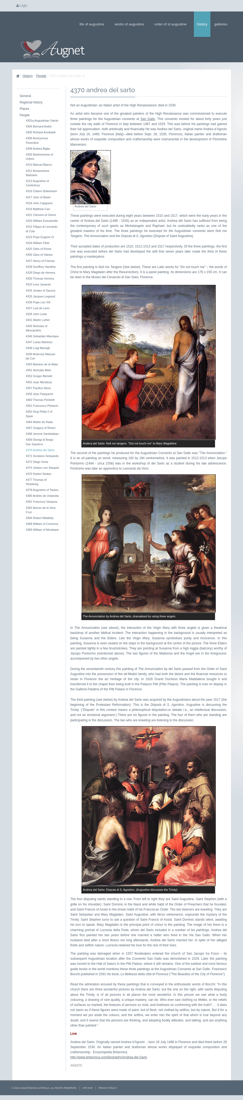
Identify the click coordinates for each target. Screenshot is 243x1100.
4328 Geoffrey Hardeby (41, 266)
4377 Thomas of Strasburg (36, 482)
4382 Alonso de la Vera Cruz (41, 510)
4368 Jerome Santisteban (42, 433)
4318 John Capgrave (39, 203)
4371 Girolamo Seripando (42, 456)
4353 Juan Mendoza (39, 382)
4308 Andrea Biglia (38, 148)
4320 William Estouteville (42, 220)
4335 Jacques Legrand (40, 296)
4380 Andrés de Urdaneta (42, 495)
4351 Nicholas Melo (38, 370)
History (202, 24)
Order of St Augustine (172, 24)
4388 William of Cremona (42, 523)
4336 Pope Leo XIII (38, 302)
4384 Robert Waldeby (40, 518)
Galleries (222, 24)
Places (24, 109)
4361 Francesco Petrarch (42, 405)
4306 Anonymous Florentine (37, 140)
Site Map (88, 1088)
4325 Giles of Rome (38, 248)
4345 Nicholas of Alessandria (36, 328)
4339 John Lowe (36, 314)
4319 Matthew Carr (38, 209)
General (25, 96)
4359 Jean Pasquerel (39, 394)
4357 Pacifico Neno (38, 388)
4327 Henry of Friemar (40, 260)
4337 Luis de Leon (38, 308)
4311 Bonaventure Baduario (37, 173)
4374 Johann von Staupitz (42, 467)
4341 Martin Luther (38, 320)
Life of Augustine (94, 24)
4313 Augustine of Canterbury (37, 183)
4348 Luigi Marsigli (38, 348)
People (41, 76)
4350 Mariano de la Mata (42, 364)
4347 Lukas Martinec (39, 342)
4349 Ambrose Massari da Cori (40, 356)
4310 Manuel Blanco (39, 164)
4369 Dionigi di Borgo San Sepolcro (39, 442)
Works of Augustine (131, 24)
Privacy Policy (108, 1088)
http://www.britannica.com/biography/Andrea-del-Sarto (108, 1057)
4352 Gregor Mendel (39, 376)
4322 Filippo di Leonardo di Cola (42, 229)
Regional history (31, 102)
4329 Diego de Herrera (40, 272)
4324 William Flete (38, 243)
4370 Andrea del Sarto (40, 450)
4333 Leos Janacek (38, 284)
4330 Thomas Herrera (40, 278)
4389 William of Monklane (42, 529)
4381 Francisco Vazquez (41, 501)
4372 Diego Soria (37, 461)
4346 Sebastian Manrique (42, 336)
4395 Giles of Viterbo (39, 254)
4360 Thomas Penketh (40, 399)
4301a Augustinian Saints (42, 120)
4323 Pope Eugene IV (40, 237)
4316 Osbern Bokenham (41, 191)
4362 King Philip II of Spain (39, 413)
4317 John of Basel (38, 197)
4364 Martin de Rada (39, 422)
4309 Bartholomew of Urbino (39, 156)
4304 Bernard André (39, 126)
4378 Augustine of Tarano (42, 489)
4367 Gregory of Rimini (41, 427)
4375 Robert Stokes (38, 473)
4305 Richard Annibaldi (41, 132)
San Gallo (147, 119)
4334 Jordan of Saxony (41, 290)
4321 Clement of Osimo (41, 214)
